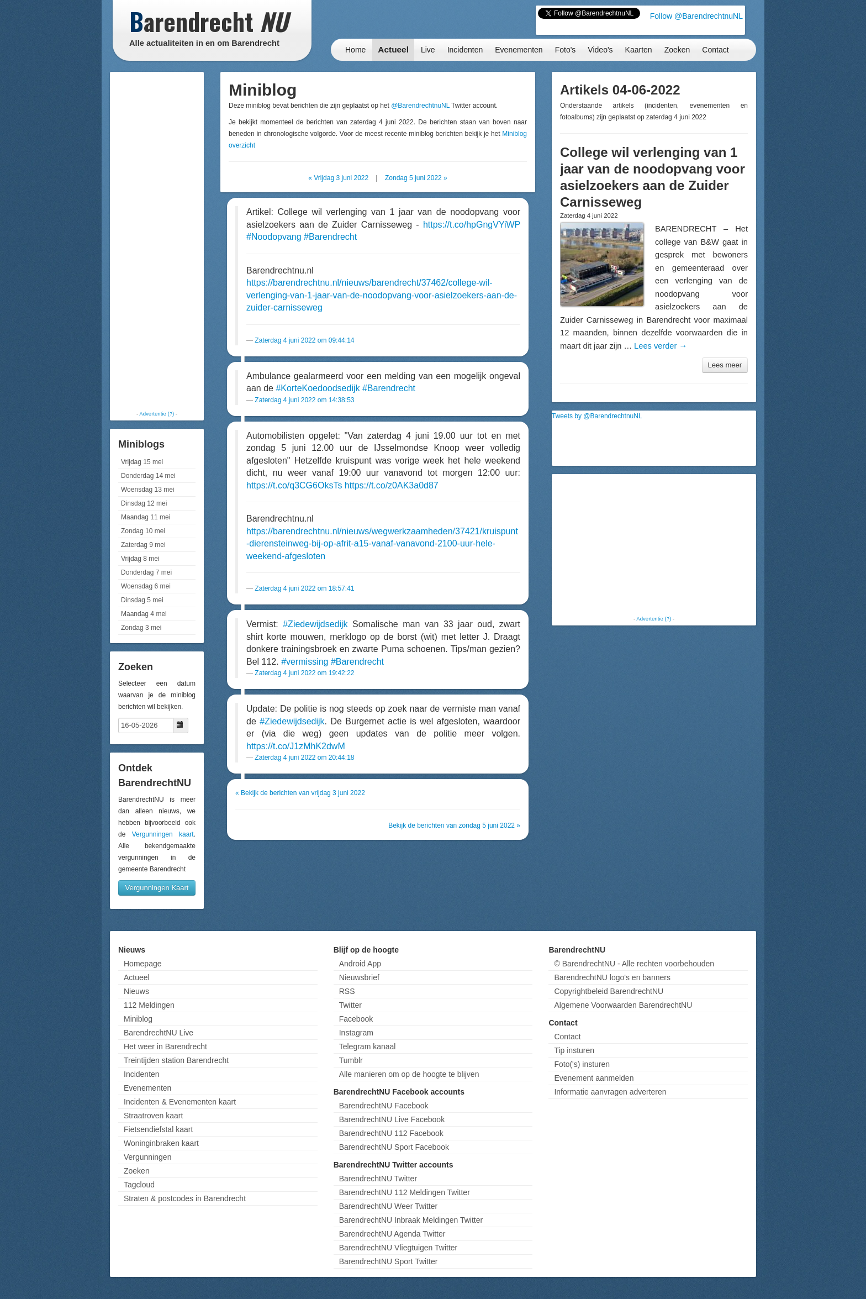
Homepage (143, 963)
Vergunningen (147, 1157)
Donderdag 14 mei (148, 476)
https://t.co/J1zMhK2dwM (295, 746)
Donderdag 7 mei (146, 572)
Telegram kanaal (367, 1046)
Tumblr (351, 1060)
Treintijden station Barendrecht (176, 1060)
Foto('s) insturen (582, 1064)
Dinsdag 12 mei (144, 503)
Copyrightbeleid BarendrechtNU (608, 991)
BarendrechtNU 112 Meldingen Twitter (404, 1192)
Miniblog (138, 1018)
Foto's (565, 49)
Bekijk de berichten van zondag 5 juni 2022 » (454, 825)
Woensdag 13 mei (148, 489)
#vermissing (304, 661)
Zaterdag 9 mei (143, 545)
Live (428, 49)
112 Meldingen (149, 1005)
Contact (715, 49)
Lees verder (660, 345)
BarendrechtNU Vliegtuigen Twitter (398, 1247)
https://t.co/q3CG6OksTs (294, 485)
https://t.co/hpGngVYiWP (471, 224)
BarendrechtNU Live (158, 1032)
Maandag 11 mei (145, 517)
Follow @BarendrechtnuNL (696, 16)
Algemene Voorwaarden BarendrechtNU (623, 1005)
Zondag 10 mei (143, 531)
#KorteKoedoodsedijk (318, 388)
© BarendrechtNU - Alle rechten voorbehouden (634, 963)
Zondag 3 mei (141, 628)
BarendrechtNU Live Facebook (392, 1119)
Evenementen (518, 49)
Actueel (393, 49)
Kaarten (638, 49)
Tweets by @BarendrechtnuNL (597, 416)
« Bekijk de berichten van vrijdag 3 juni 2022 (300, 793)
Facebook (356, 1018)
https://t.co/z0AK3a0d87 (392, 485)
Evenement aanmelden (593, 1078)
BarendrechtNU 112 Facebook (391, 1133)
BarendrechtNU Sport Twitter (388, 1261)
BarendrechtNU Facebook (384, 1105)
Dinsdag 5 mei (142, 600)
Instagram (356, 1032)
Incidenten (465, 49)
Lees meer (725, 365)
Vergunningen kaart (163, 834)
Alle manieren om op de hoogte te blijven (409, 1074)
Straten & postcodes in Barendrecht (185, 1198)
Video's (600, 49)
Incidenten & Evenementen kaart (180, 1101)
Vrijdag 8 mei (140, 558)
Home (355, 49)
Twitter (350, 1005)
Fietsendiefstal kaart (158, 1129)
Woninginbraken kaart (161, 1143)
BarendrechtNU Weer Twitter (388, 1206)
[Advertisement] (157, 240)
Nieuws (136, 991)
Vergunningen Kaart (157, 887)
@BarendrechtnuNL (420, 105)
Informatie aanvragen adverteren (610, 1091)
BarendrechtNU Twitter (378, 1178)
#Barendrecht (330, 236)
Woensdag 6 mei (146, 586)
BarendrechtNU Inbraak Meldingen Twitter (411, 1220)
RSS (347, 991)
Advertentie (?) (156, 414)
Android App (360, 963)
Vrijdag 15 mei (142, 462)
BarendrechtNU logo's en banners (612, 977)
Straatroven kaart (153, 1115)
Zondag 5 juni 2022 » (416, 178)
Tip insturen (574, 1050)
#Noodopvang (274, 236)
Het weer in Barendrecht (165, 1046)
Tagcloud (139, 1184)
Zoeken (677, 49)
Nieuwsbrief (359, 977)
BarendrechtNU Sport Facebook (394, 1147)
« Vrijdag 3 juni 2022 (338, 178)
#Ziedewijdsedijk (315, 624)
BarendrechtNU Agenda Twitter (392, 1233)
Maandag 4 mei (144, 614)
